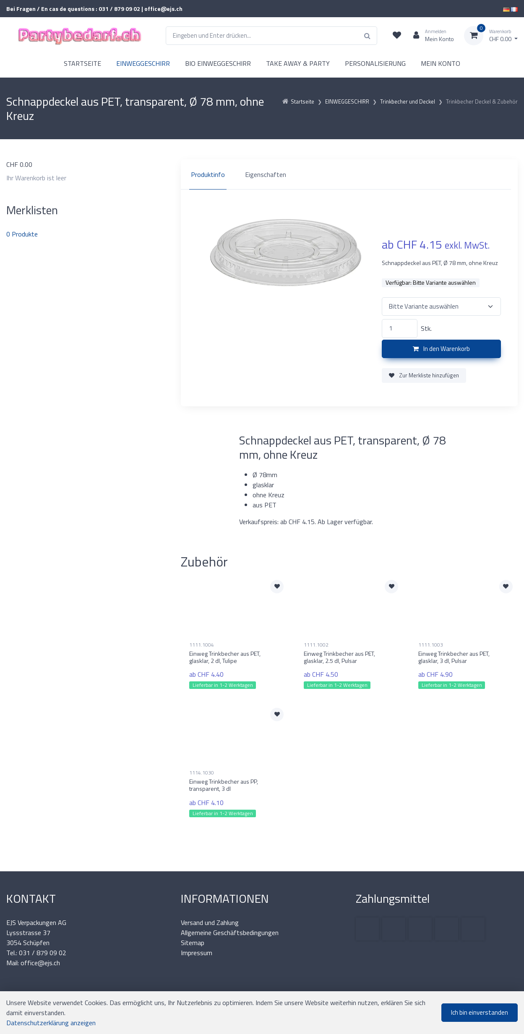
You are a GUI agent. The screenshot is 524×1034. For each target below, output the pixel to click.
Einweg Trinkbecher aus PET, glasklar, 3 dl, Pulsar (454, 657)
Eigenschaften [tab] (265, 174)
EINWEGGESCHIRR (143, 63)
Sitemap (192, 943)
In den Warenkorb (441, 348)
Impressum (196, 953)
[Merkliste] (397, 35)
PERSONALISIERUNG (375, 63)
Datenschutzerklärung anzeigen (51, 1023)
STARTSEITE (82, 63)
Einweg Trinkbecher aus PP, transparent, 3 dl (223, 785)
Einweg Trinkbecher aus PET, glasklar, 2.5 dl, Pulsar (339, 657)
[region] (349, 174)
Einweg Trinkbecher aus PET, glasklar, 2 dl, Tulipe (225, 657)
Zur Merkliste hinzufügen (424, 375)
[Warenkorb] (491, 35)
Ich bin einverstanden (479, 1012)
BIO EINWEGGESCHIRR (218, 63)
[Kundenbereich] (430, 35)
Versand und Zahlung (210, 922)
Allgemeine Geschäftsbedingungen (230, 932)
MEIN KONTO (440, 63)
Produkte (22, 234)
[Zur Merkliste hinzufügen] (277, 586)
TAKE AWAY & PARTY (298, 63)
